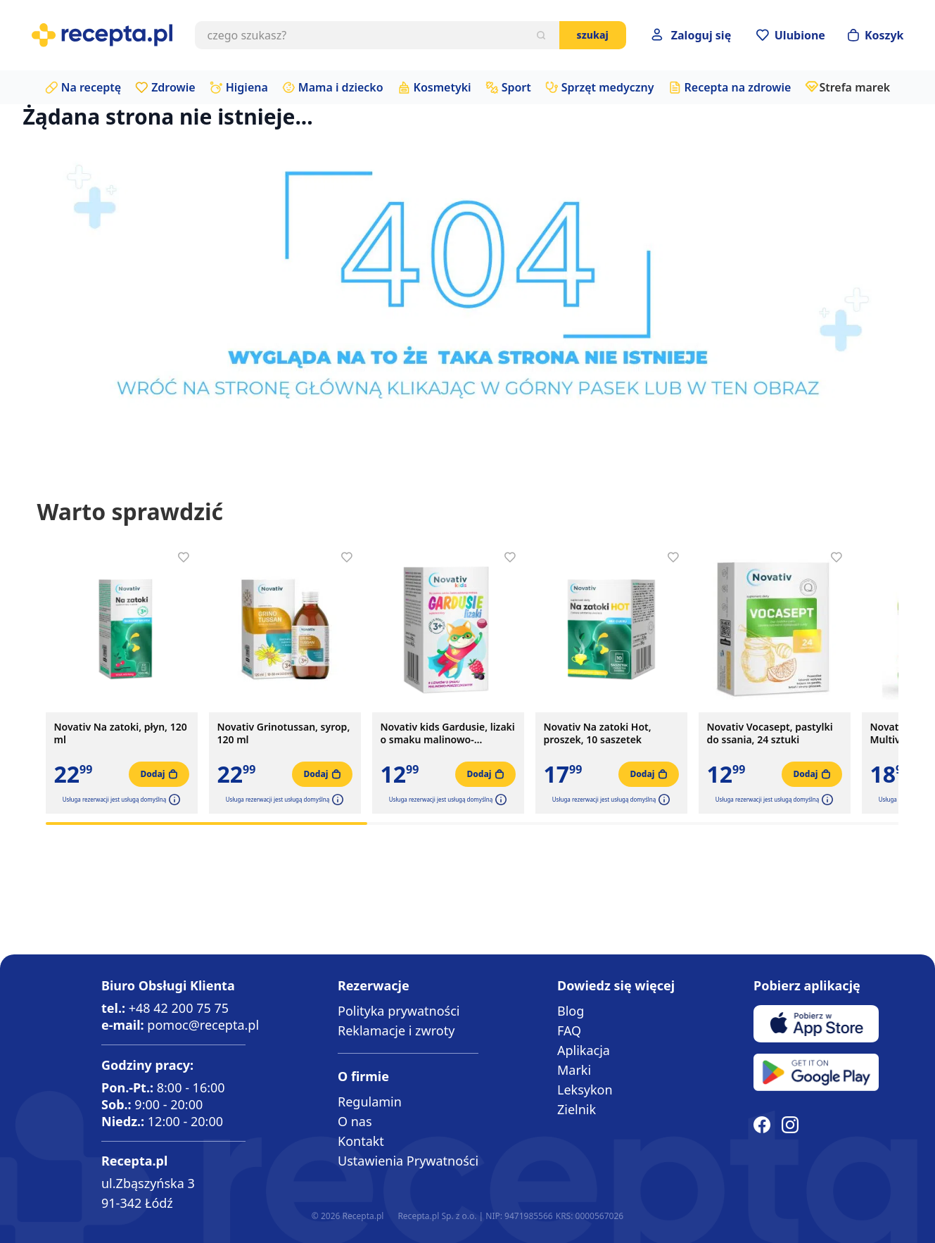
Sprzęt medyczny (607, 87)
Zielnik (576, 1109)
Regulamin (370, 1101)
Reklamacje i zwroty (396, 1030)
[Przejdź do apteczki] (790, 35)
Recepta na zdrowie (738, 87)
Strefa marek (854, 87)
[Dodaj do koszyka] (159, 774)
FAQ (569, 1030)
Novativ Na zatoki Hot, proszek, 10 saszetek (597, 733)
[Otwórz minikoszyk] (876, 35)
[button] (173, 799)
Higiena (247, 87)
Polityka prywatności (398, 1010)
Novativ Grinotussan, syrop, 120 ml (283, 733)
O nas (355, 1121)
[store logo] (102, 35)
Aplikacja (583, 1050)
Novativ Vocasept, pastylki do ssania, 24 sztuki (770, 733)
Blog (570, 1010)
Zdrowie (173, 87)
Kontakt (361, 1140)
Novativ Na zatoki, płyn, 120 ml (120, 733)
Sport (516, 87)
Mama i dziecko (340, 87)
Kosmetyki (442, 87)
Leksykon (585, 1089)
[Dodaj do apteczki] (183, 557)
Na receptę (91, 87)
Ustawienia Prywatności (408, 1160)
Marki (574, 1069)
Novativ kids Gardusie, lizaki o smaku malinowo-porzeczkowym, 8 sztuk (448, 733)
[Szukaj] (541, 35)
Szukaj (593, 35)
